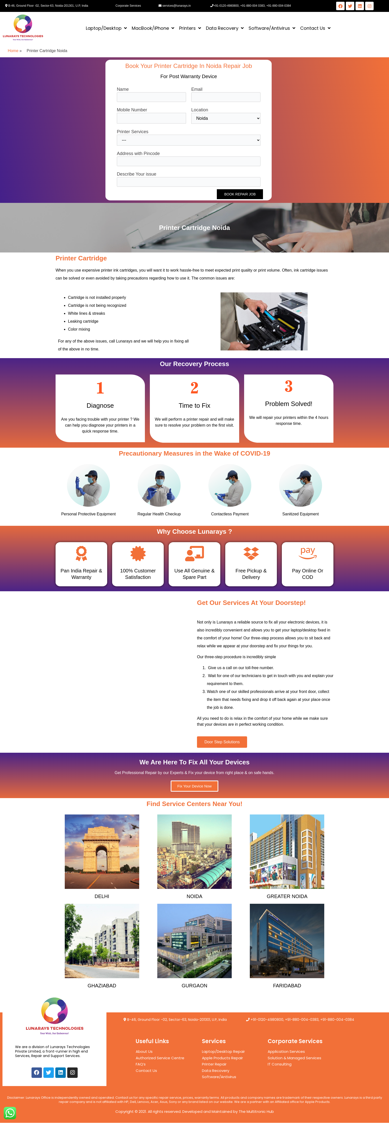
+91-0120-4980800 (267, 1019)
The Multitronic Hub (256, 1111)
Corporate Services (128, 5)
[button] (222, 742)
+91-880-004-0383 (302, 1019)
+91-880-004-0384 (337, 1019)
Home (13, 51)
